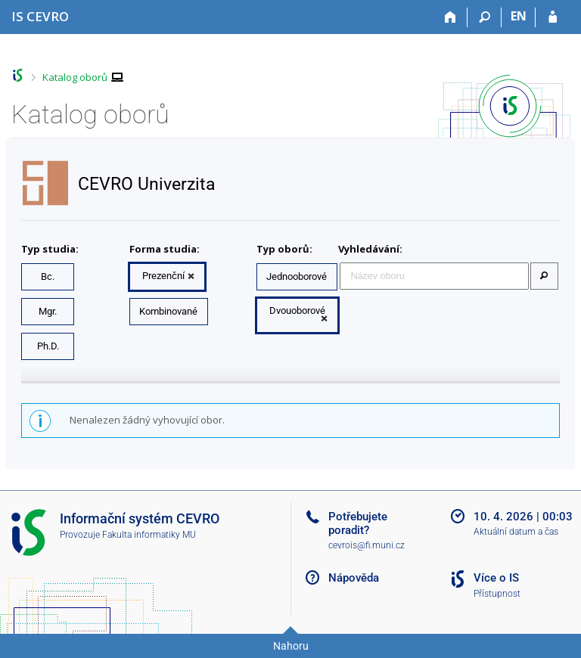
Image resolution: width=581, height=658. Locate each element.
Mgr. (48, 311)
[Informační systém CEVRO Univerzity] (40, 16)
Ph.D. (48, 346)
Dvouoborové (297, 310)
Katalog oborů (74, 77)
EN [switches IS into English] (519, 16)
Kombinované (168, 311)
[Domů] (450, 17)
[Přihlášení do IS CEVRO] (553, 17)
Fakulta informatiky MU (149, 534)
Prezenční (163, 275)
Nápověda (353, 578)
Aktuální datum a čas (516, 531)
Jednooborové (296, 276)
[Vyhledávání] (485, 17)
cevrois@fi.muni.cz (366, 545)
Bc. (47, 276)
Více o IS (496, 578)
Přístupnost (497, 593)
